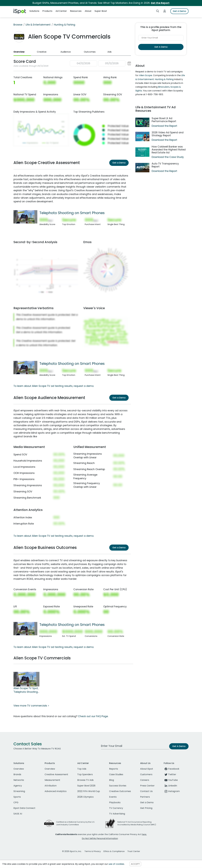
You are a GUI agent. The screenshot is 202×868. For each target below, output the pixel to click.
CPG (15, 802)
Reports (113, 768)
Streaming (19, 791)
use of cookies (116, 864)
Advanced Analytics (55, 791)
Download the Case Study (168, 157)
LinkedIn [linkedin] (170, 785)
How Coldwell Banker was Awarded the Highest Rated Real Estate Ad (169, 149)
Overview (19, 51)
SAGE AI (17, 813)
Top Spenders (85, 774)
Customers (146, 774)
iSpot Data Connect (24, 808)
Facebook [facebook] (171, 768)
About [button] (88, 11)
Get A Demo (179, 11)
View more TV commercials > (31, 705)
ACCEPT (135, 864)
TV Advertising (117, 813)
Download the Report (164, 126)
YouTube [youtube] (171, 780)
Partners (145, 796)
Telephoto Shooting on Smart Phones (72, 212)
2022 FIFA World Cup (88, 791)
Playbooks (114, 802)
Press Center (147, 785)
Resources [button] (76, 11)
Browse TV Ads (85, 780)
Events (113, 796)
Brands (17, 774)
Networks (18, 780)
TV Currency (116, 808)
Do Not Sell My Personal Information (100, 838)
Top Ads (81, 768)
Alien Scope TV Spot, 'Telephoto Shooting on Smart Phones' (25, 690)
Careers (144, 780)
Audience (65, 51)
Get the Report (160, 3)
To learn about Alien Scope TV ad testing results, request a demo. (53, 386)
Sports (17, 796)
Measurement (52, 780)
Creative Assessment (56, 774)
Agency (17, 785)
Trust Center (133, 851)
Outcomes (90, 51)
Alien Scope (145, 75)
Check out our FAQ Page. (93, 716)
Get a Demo (119, 162)
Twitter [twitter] (170, 774)
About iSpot (146, 768)
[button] (100, 63)
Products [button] (47, 11)
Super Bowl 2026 (86, 785)
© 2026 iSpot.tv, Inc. (72, 851)
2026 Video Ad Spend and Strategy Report (167, 134)
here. (144, 834)
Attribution (51, 785)
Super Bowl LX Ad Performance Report (164, 120)
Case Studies (116, 774)
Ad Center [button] (61, 11)
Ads (109, 51)
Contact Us (146, 791)
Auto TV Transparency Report (165, 165)
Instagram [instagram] (172, 791)
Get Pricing (146, 808)
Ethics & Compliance (114, 851)
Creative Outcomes (120, 791)
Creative (41, 51)
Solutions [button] (34, 11)
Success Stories (117, 785)
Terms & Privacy (92, 851)
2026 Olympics (85, 796)
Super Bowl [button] (101, 11)
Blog (111, 780)
